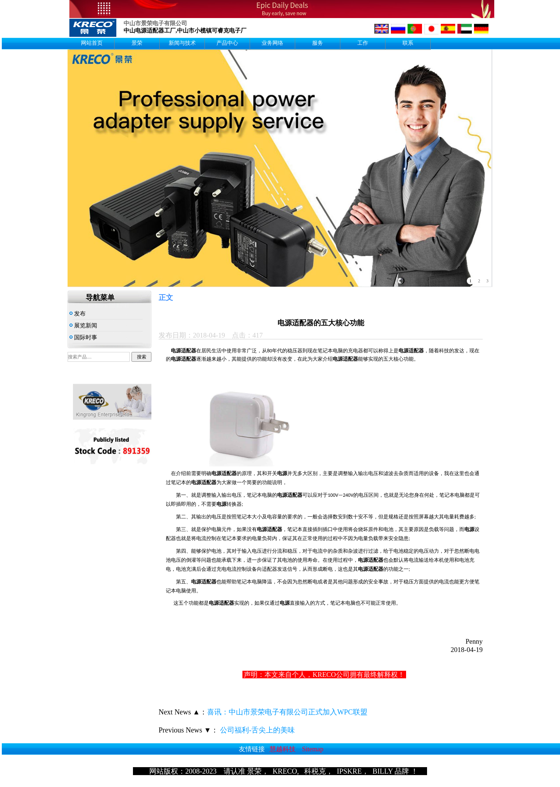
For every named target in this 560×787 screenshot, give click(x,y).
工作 (362, 43)
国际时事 (83, 337)
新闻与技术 (182, 43)
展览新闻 (83, 325)
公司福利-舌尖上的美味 (256, 730)
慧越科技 (283, 749)
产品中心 (227, 43)
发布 (77, 313)
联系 (407, 43)
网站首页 (92, 43)
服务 (317, 43)
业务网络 (272, 43)
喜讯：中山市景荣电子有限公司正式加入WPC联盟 (287, 712)
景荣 (137, 43)
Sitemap (312, 749)
